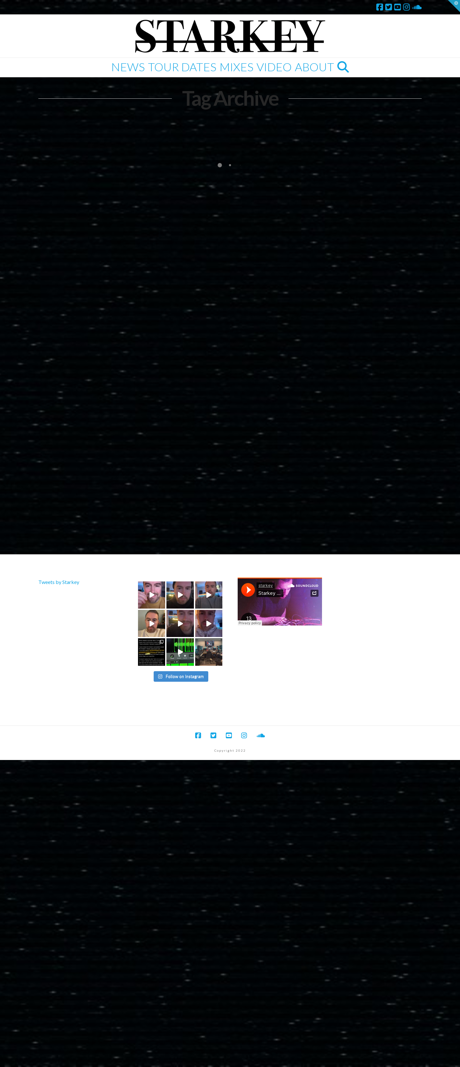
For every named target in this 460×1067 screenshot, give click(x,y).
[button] (454, 6)
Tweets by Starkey (58, 582)
